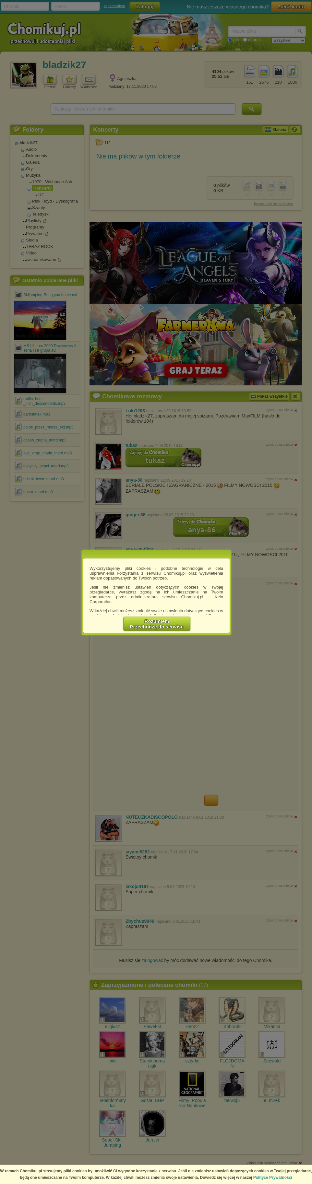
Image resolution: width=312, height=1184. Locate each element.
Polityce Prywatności (272, 1177)
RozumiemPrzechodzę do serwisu (157, 623)
